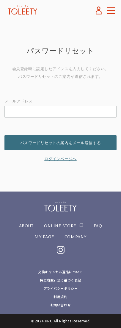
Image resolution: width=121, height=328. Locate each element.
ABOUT (26, 226)
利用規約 (60, 296)
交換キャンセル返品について (60, 271)
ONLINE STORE (60, 226)
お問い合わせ (60, 305)
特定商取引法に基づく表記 (60, 280)
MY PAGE (44, 236)
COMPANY (76, 236)
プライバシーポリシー (60, 288)
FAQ (98, 226)
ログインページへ (60, 159)
